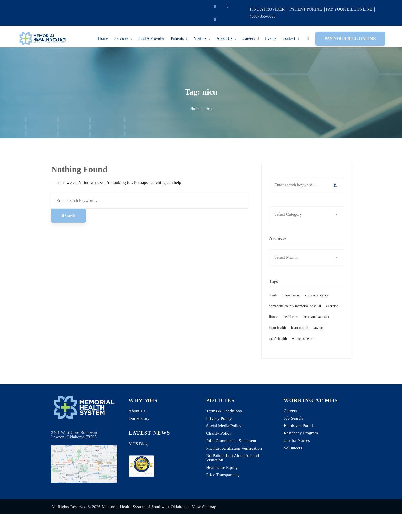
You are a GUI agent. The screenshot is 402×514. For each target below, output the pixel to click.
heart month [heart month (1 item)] (299, 334)
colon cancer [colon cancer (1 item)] (291, 301)
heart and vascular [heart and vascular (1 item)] (316, 323)
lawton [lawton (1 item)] (318, 334)
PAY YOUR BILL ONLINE (349, 9)
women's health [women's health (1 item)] (303, 345)
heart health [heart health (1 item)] (277, 334)
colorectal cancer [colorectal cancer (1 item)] (317, 301)
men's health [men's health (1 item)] (278, 345)
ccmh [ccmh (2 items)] (273, 301)
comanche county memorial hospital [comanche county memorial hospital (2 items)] (295, 312)
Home (194, 109)
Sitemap (209, 506)
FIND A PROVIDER (267, 9)
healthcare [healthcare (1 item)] (291, 323)
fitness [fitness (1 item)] (273, 323)
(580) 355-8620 (263, 16)
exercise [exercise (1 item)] (332, 312)
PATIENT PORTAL (305, 9)
